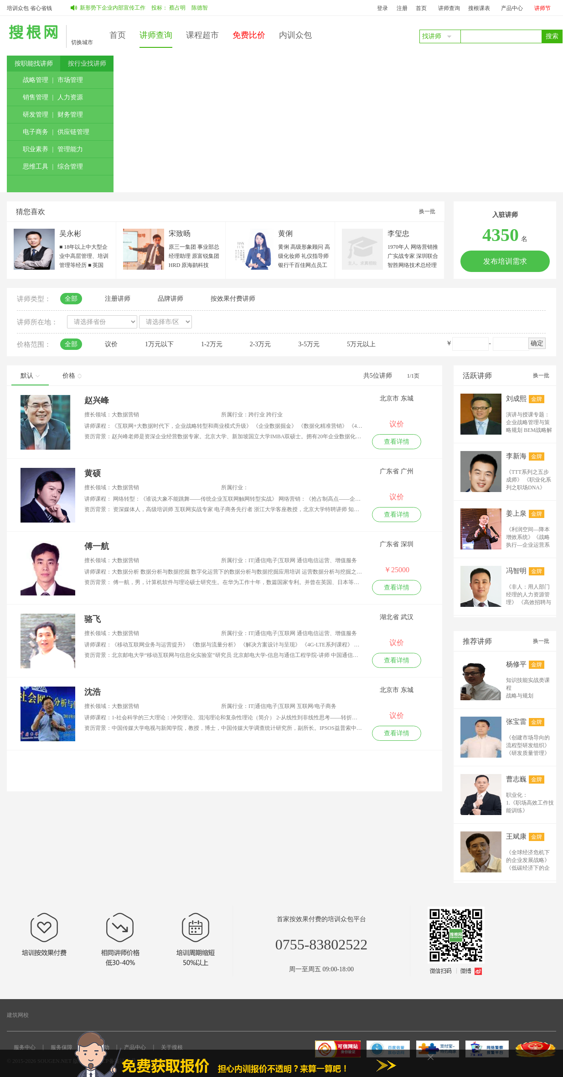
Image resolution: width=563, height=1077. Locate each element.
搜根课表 (479, 8)
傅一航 (96, 546)
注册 (402, 8)
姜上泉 (516, 513)
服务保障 (61, 1047)
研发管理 (35, 114)
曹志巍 (516, 779)
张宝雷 (516, 721)
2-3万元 (260, 344)
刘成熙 (516, 398)
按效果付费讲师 (233, 298)
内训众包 (295, 35)
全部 (71, 298)
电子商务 (35, 131)
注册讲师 (117, 298)
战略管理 (35, 80)
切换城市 (82, 42)
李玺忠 (398, 233)
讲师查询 (449, 8)
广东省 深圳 (396, 544)
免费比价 (248, 35)
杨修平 (516, 664)
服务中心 (25, 1047)
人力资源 (70, 97)
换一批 (427, 211)
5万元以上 (361, 344)
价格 (72, 375)
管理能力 (70, 149)
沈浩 (92, 692)
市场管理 (70, 80)
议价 (111, 344)
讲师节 (542, 8)
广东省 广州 (396, 471)
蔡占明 (186, 8)
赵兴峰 (96, 400)
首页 (421, 8)
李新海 (516, 456)
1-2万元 (211, 344)
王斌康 (516, 836)
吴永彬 (70, 233)
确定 (537, 343)
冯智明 (516, 570)
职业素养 (35, 149)
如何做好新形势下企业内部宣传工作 (111, 8)
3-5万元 (309, 344)
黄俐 (285, 233)
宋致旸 (180, 233)
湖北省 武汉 (396, 617)
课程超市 (202, 35)
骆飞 (92, 619)
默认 (30, 375)
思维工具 (35, 166)
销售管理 (35, 97)
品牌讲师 (170, 298)
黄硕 (92, 473)
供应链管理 (73, 131)
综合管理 (70, 166)
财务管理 (70, 114)
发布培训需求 (505, 261)
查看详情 (396, 441)
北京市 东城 (396, 398)
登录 (382, 8)
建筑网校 (18, 1015)
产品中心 (512, 8)
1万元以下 (159, 344)
